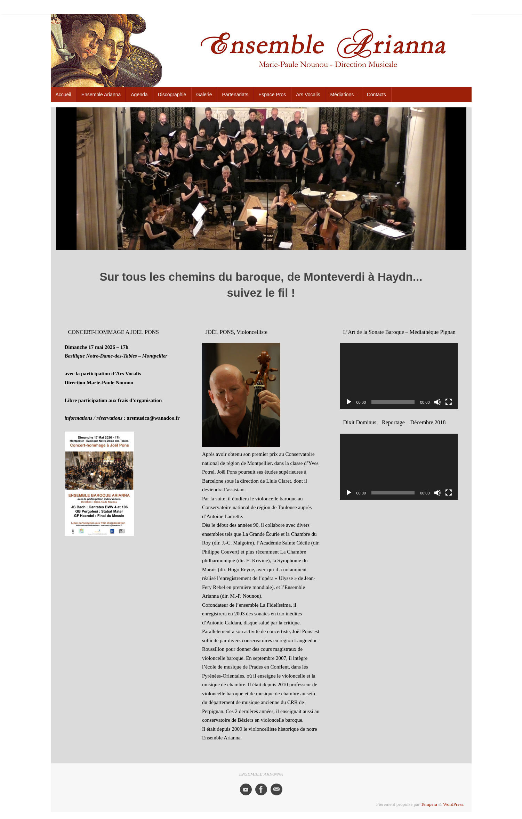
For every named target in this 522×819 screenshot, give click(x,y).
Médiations (434, 6)
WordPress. (454, 804)
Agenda (281, 6)
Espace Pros (381, 6)
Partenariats (353, 6)
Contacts (458, 6)
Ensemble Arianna (251, 6)
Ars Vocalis (408, 6)
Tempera (429, 804)
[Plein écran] (448, 402)
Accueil (221, 6)
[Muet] (437, 402)
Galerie (330, 6)
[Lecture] (348, 402)
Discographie (305, 6)
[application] (399, 376)
